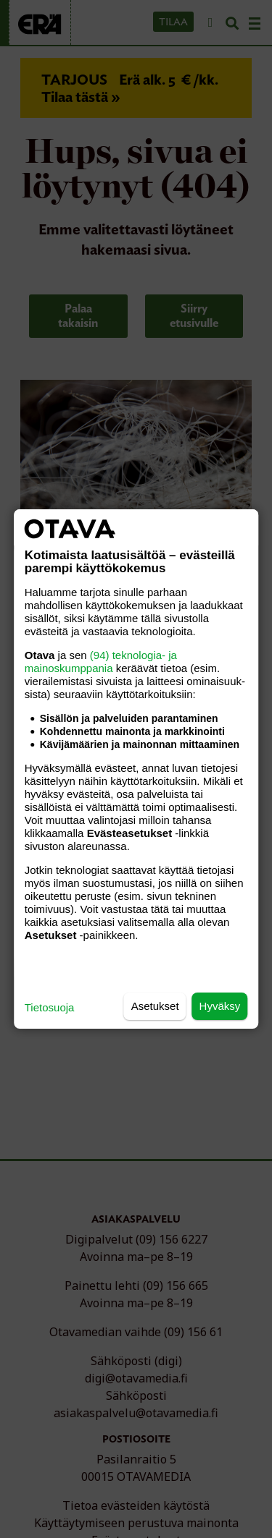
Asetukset (155, 1006)
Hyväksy (220, 1006)
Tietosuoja (50, 1007)
